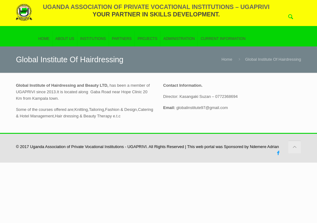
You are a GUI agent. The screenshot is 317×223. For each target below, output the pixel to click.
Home (226, 59)
